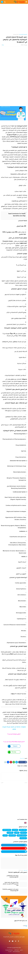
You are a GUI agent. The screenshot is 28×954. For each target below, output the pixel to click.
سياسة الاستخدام (16, 951)
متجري (21, 950)
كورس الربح (12, 835)
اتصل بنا (9, 951)
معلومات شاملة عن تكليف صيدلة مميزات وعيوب (14, 728)
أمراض (16, 832)
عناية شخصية (7, 829)
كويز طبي (15, 829)
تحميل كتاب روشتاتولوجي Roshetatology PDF (12, 876)
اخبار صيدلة (15, 34)
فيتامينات (10, 832)
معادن (5, 835)
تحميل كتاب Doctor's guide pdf (17, 872)
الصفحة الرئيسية (23, 34)
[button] (26, 2)
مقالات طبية (23, 829)
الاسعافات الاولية (22, 835)
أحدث (25, 782)
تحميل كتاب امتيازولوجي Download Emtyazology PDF (10, 890)
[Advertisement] (14, 18)
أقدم (2, 782)
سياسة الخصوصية (9, 950)
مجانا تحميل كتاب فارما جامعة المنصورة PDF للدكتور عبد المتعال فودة (10, 884)
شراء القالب (16, 950)
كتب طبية (23, 832)
